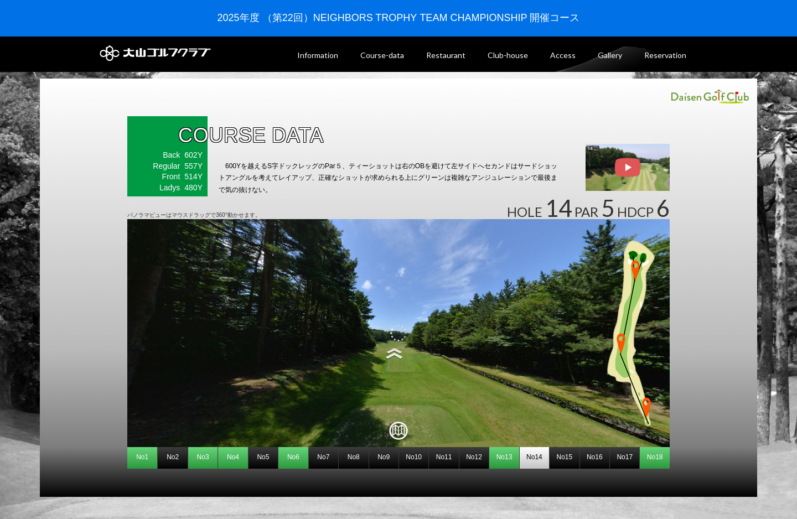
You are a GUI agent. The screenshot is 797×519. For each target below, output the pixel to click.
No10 (414, 457)
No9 (383, 457)
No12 (474, 457)
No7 (323, 457)
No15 (565, 457)
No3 (203, 457)
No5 (263, 457)
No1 (142, 457)
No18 (655, 457)
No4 (233, 457)
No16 (595, 457)
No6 (293, 457)
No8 (354, 457)
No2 (173, 457)
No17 (625, 457)
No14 (534, 457)
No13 (504, 457)
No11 (444, 457)
